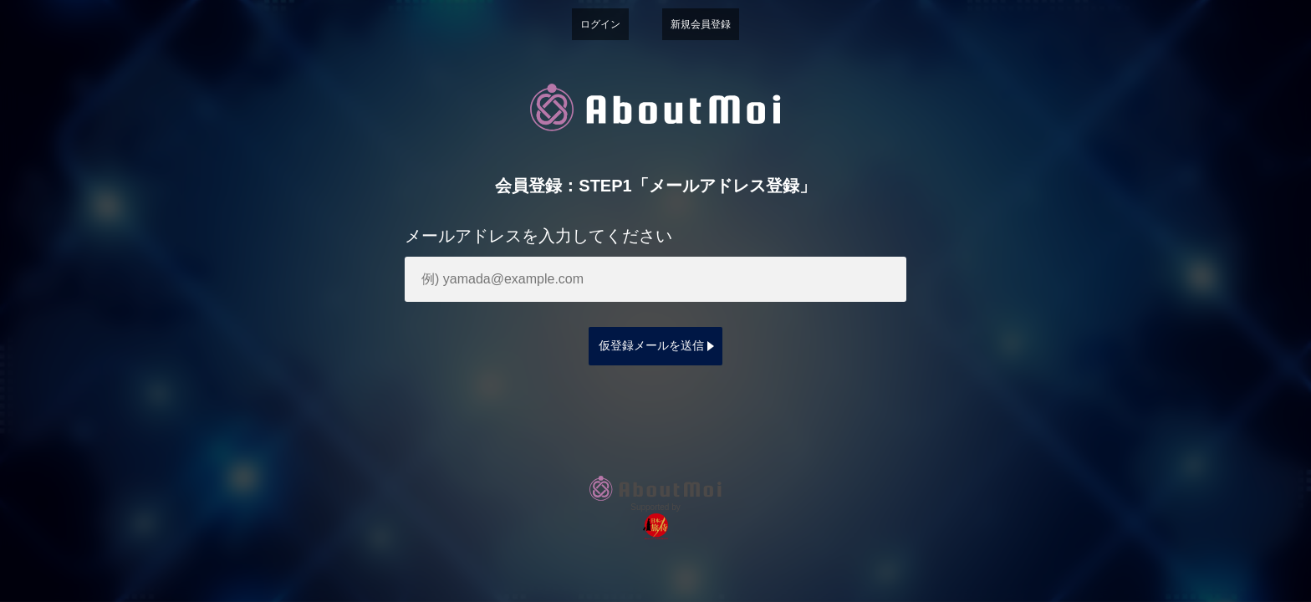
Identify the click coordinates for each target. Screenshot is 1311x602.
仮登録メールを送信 (651, 345)
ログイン (600, 24)
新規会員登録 (701, 24)
